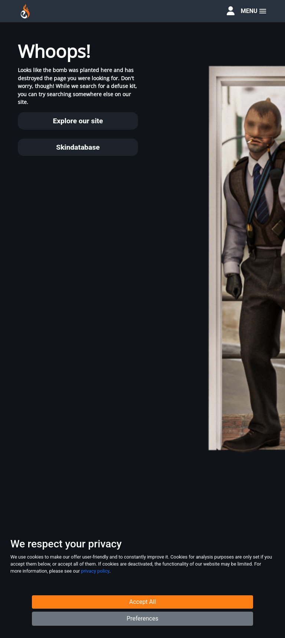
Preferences (142, 619)
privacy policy (95, 571)
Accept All (142, 602)
